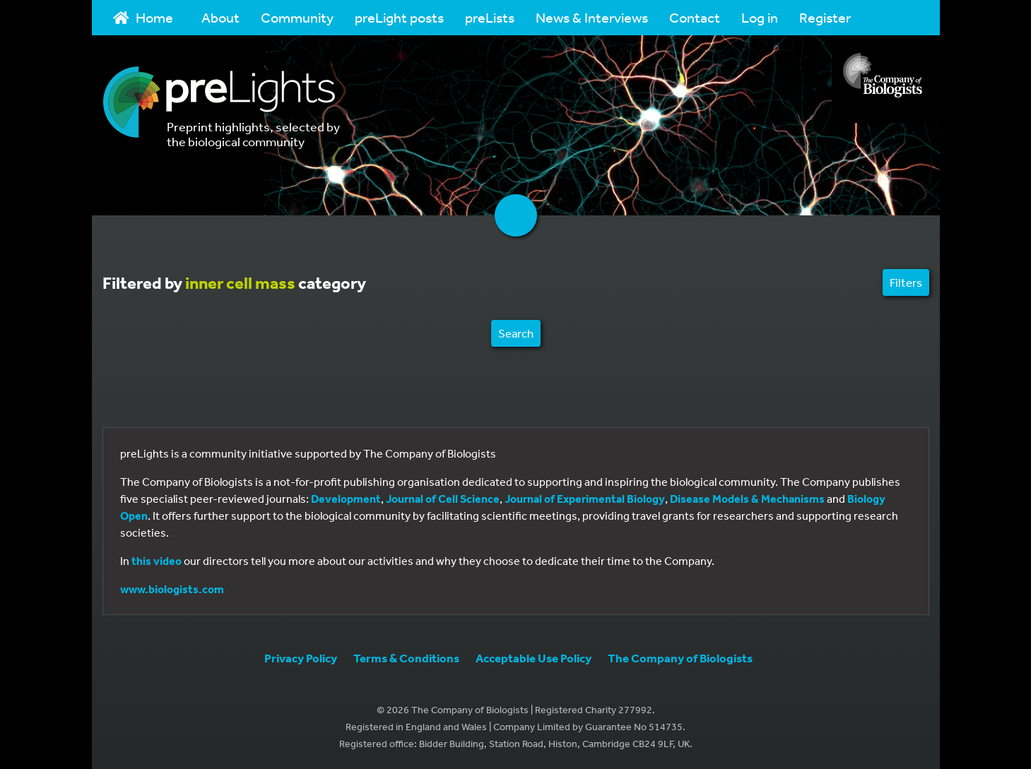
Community (297, 17)
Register (825, 17)
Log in (759, 17)
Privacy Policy (300, 657)
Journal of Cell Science (443, 498)
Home (143, 17)
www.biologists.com (172, 589)
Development (346, 498)
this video (156, 561)
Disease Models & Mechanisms (747, 498)
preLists (489, 17)
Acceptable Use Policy (533, 657)
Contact (694, 17)
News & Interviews (592, 17)
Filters (906, 282)
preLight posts (399, 17)
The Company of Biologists (680, 657)
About (220, 17)
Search (516, 333)
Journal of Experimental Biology (585, 498)
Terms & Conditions (406, 657)
